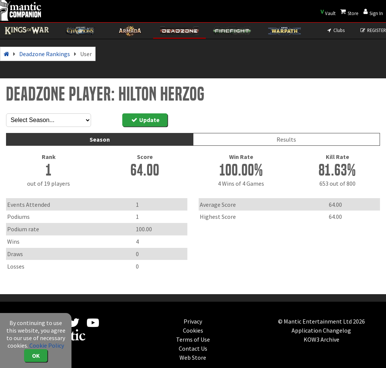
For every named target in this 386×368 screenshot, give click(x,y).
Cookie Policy (46, 345)
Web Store (192, 357)
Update (145, 120)
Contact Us (193, 348)
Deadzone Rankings (44, 54)
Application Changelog (321, 330)
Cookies (193, 330)
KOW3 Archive (321, 339)
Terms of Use (193, 339)
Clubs (335, 30)
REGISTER (373, 30)
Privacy (193, 321)
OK (36, 355)
